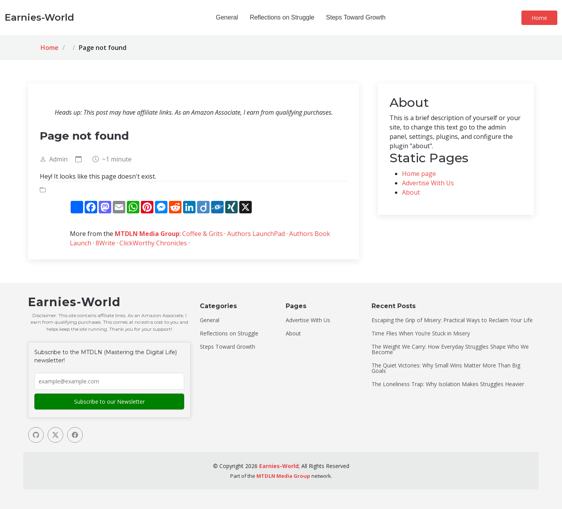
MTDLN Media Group (147, 233)
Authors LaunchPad (256, 233)
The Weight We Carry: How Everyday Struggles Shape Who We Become (450, 349)
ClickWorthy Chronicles (153, 243)
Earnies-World (279, 466)
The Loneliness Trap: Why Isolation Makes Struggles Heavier (448, 384)
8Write (105, 243)
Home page (419, 173)
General (227, 17)
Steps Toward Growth (356, 17)
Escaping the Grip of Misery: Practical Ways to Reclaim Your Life (452, 320)
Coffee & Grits (202, 233)
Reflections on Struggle (282, 17)
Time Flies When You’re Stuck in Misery (421, 333)
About (411, 192)
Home (539, 17)
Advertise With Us (428, 183)
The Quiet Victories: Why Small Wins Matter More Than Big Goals (446, 368)
